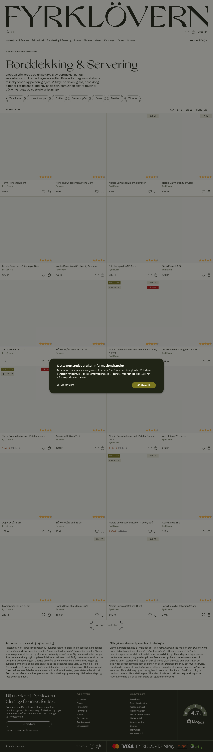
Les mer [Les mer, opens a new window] (82, 377)
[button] (65, 385)
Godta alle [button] (143, 385)
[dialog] (106, 376)
